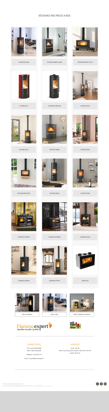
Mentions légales (48, 404)
